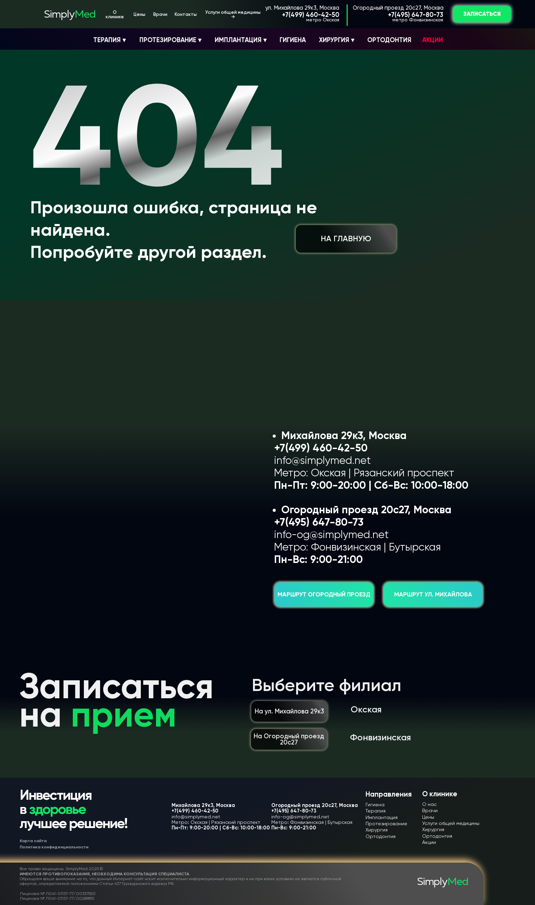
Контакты (186, 14)
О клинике (115, 14)
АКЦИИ (432, 40)
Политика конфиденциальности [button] (54, 846)
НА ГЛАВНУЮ (346, 238)
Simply (70, 14)
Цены (139, 14)
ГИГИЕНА (293, 40)
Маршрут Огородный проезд (324, 594)
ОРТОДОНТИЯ (389, 40)
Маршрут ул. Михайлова (433, 594)
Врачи (160, 14)
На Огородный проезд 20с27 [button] (289, 739)
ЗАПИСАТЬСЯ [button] (482, 14)
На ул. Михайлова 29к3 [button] (289, 711)
